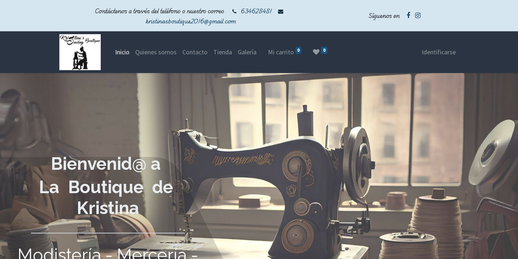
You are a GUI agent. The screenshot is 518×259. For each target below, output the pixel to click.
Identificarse (439, 52)
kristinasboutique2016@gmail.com (191, 21)
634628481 (256, 11)
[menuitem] (122, 52)
